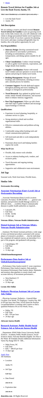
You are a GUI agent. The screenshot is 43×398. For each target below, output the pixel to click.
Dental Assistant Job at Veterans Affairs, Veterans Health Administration (19, 226)
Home (7, 3)
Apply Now (5, 355)
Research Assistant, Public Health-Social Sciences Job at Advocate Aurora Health (19, 326)
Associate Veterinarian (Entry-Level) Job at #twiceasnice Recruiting (20, 192)
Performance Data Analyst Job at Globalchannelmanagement (16, 260)
